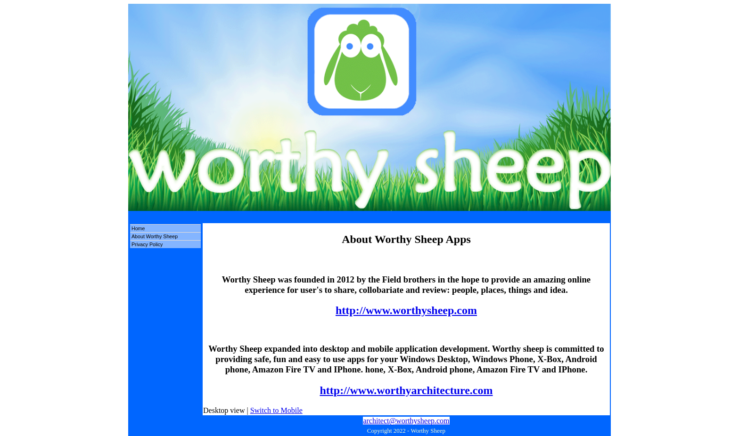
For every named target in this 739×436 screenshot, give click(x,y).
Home (138, 228)
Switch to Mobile (276, 410)
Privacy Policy (147, 244)
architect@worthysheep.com (406, 421)
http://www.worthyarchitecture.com (406, 390)
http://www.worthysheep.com (406, 310)
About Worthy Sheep (154, 236)
